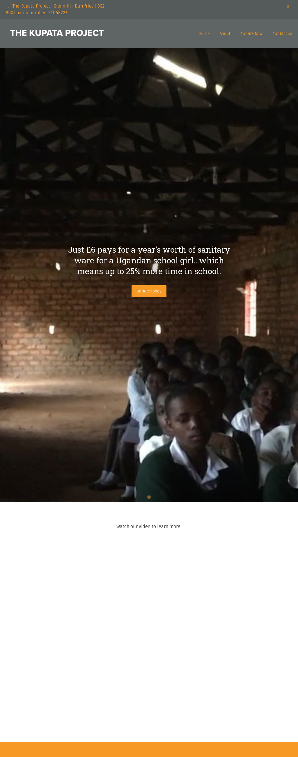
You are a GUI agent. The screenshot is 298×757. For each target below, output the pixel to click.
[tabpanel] (149, 275)
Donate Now (251, 33)
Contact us (282, 33)
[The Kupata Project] (57, 35)
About (225, 33)
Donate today (149, 291)
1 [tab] (149, 497)
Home (204, 33)
